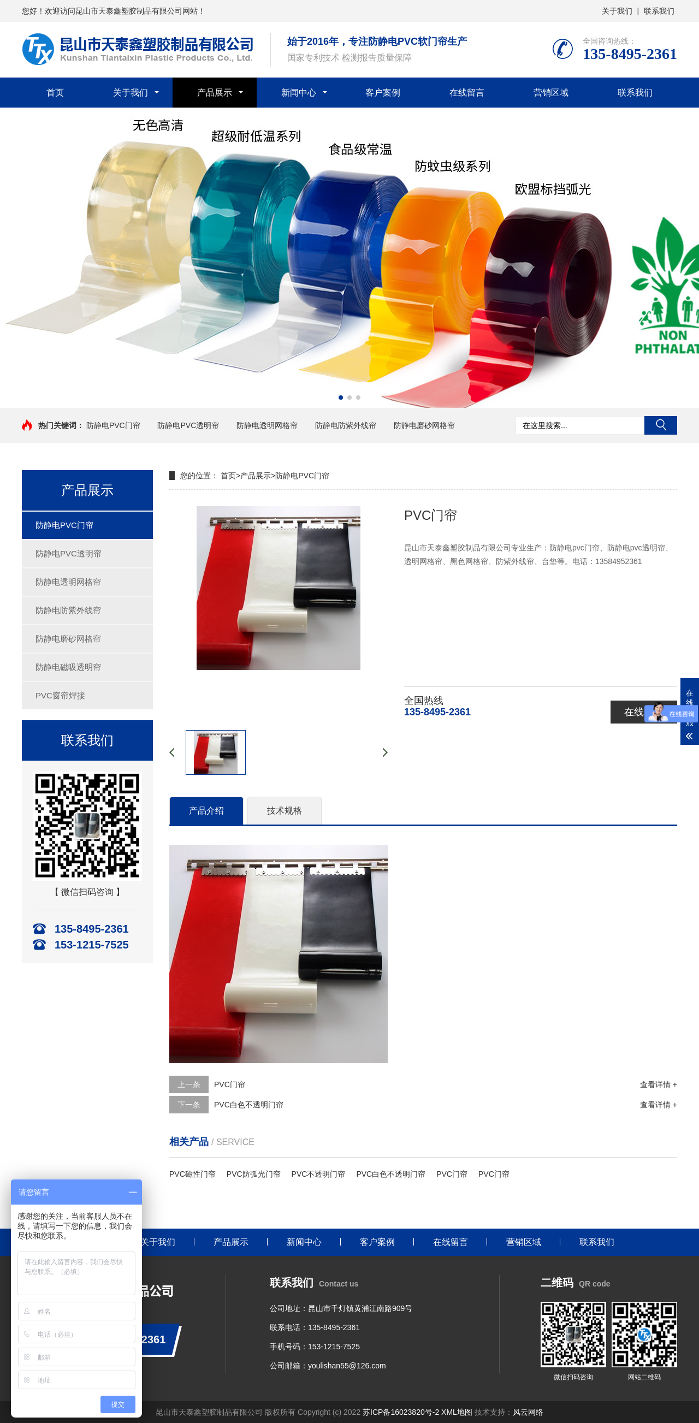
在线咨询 (644, 712)
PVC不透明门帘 (319, 1174)
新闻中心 (298, 92)
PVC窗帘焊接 (60, 695)
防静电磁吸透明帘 (68, 667)
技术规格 (284, 810)
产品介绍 (206, 810)
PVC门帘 (229, 1084)
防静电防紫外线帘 (345, 425)
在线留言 (466, 92)
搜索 (660, 425)
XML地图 (456, 1412)
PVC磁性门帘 (192, 1174)
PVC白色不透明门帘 (248, 1104)
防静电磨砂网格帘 (424, 425)
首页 (55, 92)
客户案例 (382, 92)
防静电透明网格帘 (267, 425)
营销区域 (551, 92)
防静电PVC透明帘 (188, 425)
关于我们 (617, 11)
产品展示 (214, 92)
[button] (341, 397)
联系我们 (659, 11)
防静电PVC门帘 (113, 425)
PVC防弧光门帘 (254, 1174)
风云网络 (528, 1412)
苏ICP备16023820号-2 (401, 1412)
